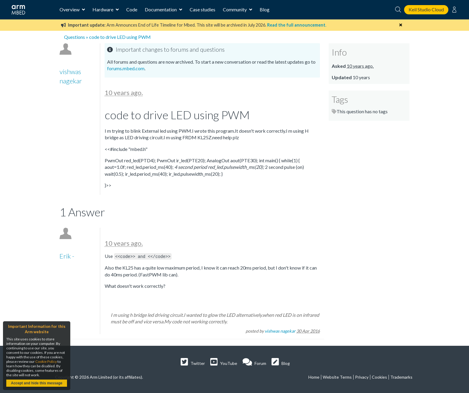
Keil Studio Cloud (426, 9)
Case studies (202, 9)
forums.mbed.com (125, 68)
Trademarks (401, 376)
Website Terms (337, 376)
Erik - (67, 256)
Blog (264, 9)
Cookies (379, 376)
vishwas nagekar (280, 330)
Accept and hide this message (36, 383)
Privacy (361, 376)
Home (313, 376)
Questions (74, 37)
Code (131, 9)
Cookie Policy (46, 361)
